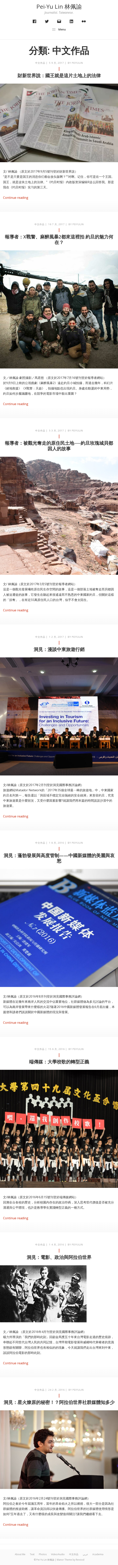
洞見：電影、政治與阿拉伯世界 (59, 1257)
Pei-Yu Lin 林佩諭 (59, 6)
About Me (20, 1554)
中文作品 (40, 63)
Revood (80, 1559)
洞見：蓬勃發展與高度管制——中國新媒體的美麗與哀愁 (59, 858)
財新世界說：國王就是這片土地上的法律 (59, 75)
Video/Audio (58, 1554)
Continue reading (15, 198)
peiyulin (77, 63)
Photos (43, 1554)
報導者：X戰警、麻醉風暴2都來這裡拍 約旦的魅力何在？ (59, 239)
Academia (97, 1554)
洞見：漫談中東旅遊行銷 (59, 649)
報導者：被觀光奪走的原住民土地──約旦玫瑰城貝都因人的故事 (59, 446)
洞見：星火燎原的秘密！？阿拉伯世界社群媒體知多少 (59, 1402)
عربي (85, 1554)
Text (32, 1554)
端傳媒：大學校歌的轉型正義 (59, 1061)
